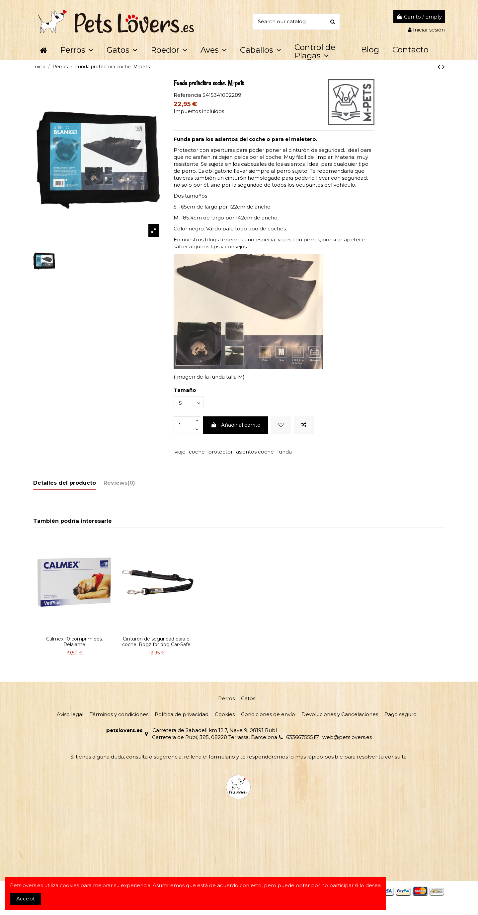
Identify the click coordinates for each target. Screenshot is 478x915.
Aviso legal (70, 714)
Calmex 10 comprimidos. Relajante (74, 641)
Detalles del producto (64, 483)
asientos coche (255, 452)
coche (197, 452)
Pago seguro (400, 714)
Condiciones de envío (268, 714)
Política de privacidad (181, 714)
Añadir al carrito (236, 425)
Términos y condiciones (119, 714)
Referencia (187, 95)
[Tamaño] (188, 402)
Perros (226, 698)
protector (220, 452)
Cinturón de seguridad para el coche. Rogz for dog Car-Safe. (157, 641)
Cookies (225, 714)
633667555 (299, 737)
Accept (25, 898)
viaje (180, 452)
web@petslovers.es (347, 737)
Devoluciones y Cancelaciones (339, 714)
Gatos (248, 698)
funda (284, 452)
